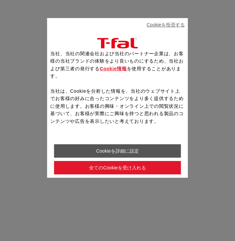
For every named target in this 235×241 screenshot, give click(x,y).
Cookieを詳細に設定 (117, 151)
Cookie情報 (113, 68)
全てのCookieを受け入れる (117, 167)
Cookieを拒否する (166, 24)
